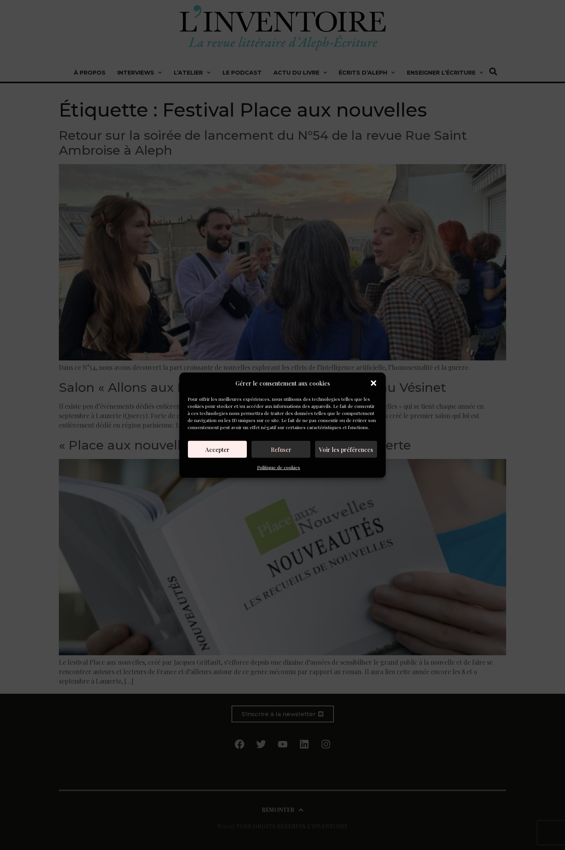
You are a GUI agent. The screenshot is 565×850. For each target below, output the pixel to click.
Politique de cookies (278, 467)
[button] (373, 383)
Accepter (217, 449)
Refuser (281, 449)
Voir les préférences (346, 449)
